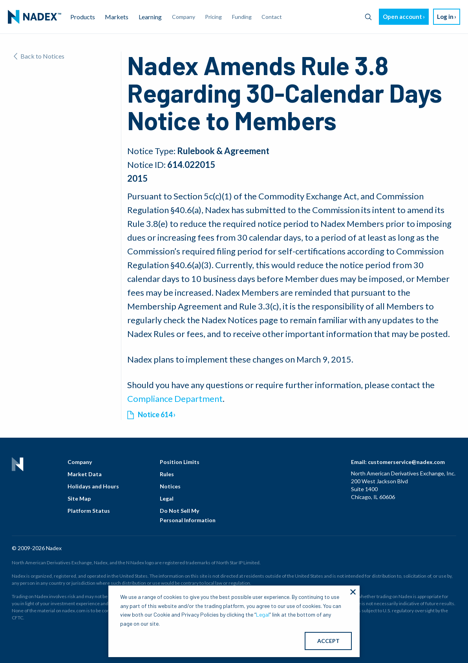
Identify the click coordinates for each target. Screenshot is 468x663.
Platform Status (89, 510)
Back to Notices (39, 56)
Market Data (85, 474)
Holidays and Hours (93, 486)
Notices (170, 486)
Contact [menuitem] (271, 16)
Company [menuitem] (183, 16)
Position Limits (179, 462)
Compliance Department (175, 398)
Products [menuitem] (82, 16)
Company (80, 462)
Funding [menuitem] (242, 16)
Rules (167, 474)
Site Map (79, 498)
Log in (445, 16)
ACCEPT (328, 640)
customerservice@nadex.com (406, 462)
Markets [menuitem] (116, 16)
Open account (402, 16)
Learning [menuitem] (150, 16)
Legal (167, 498)
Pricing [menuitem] (213, 16)
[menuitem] (34, 17)
